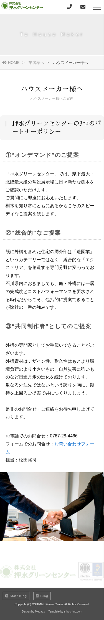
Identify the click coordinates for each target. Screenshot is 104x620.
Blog (42, 596)
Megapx (40, 611)
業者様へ (36, 62)
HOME (11, 62)
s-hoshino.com (73, 611)
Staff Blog (16, 596)
